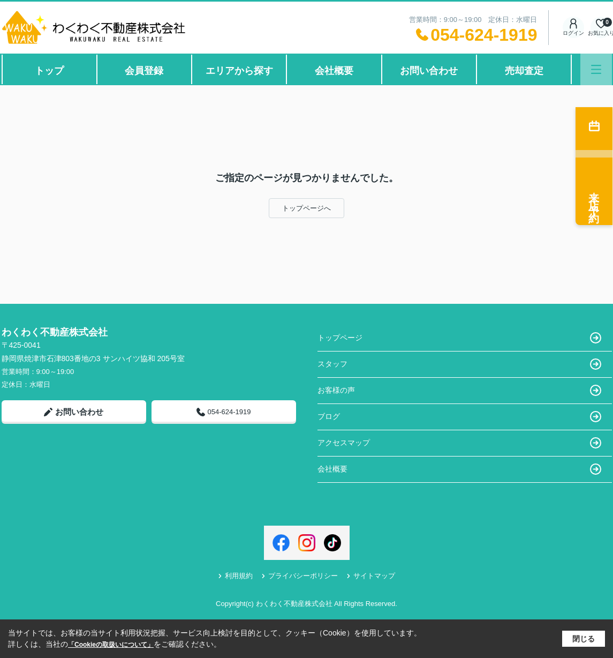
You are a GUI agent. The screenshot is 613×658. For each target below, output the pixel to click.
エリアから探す (239, 70)
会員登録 (144, 70)
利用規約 (235, 576)
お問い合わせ (429, 70)
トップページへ (306, 208)
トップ (49, 70)
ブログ (459, 416)
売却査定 (524, 70)
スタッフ (459, 364)
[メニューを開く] (596, 69)
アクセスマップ (459, 442)
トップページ (459, 337)
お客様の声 (459, 390)
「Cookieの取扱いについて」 (111, 644)
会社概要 (334, 70)
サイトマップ (370, 576)
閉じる (583, 638)
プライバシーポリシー (299, 576)
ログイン (573, 27)
